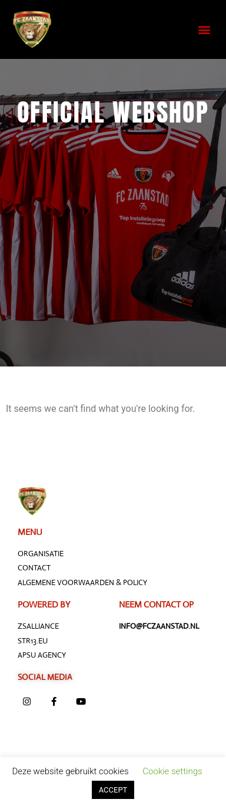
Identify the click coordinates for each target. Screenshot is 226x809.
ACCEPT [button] (113, 789)
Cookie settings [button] (172, 771)
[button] (204, 29)
